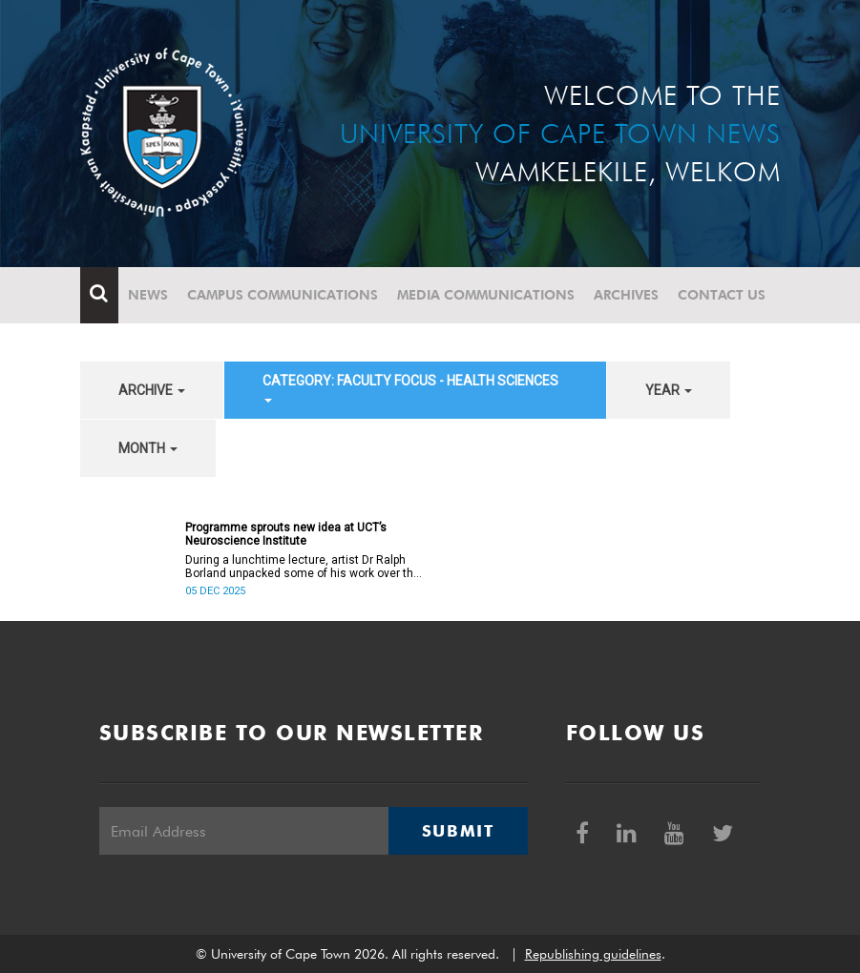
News (148, 294)
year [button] (668, 390)
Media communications (486, 294)
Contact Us (722, 294)
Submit (458, 830)
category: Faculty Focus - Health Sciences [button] (410, 388)
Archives (626, 294)
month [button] (148, 448)
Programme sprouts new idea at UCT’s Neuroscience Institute (286, 534)
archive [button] (151, 390)
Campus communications (282, 294)
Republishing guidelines (593, 954)
